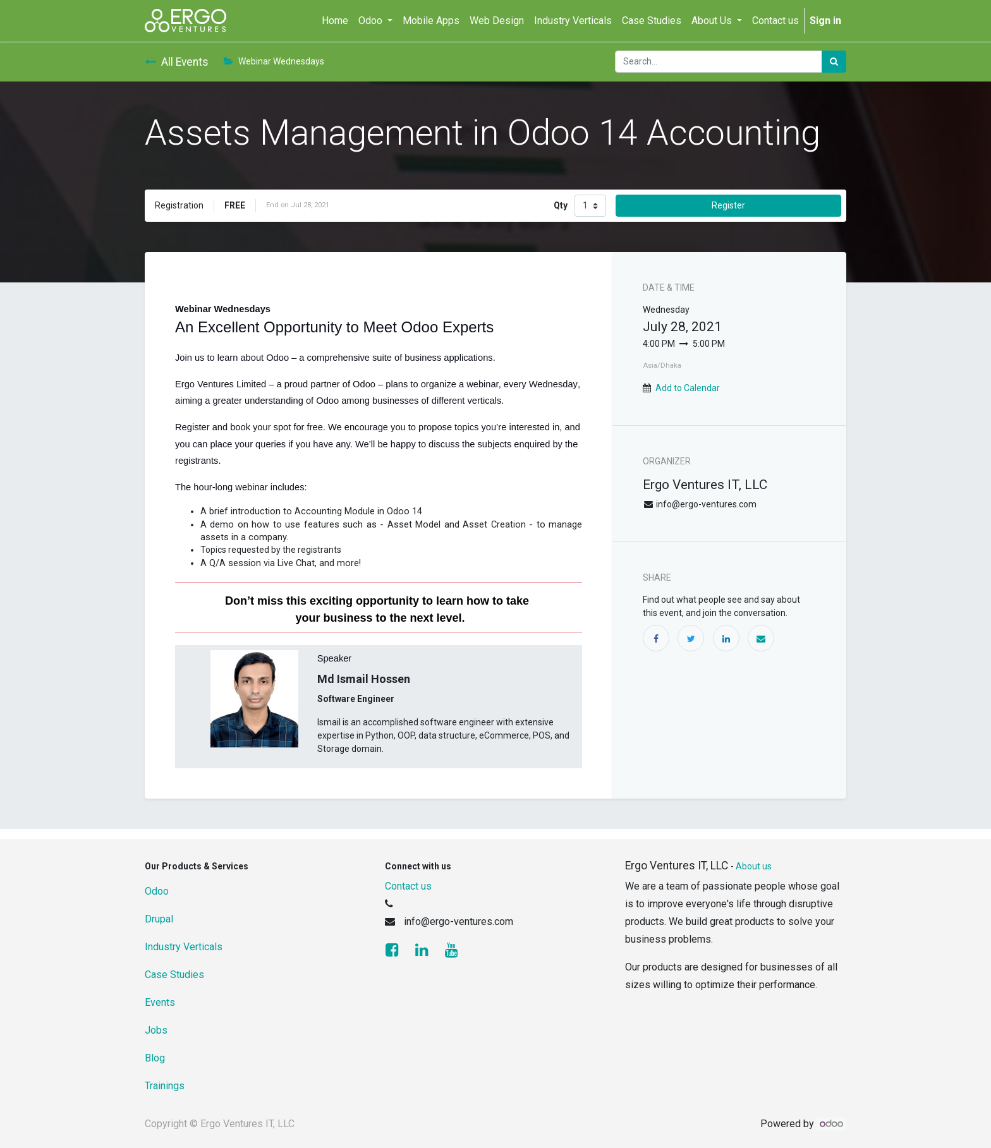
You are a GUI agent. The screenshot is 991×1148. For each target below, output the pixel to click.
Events (160, 1002)
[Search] (834, 62)
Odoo (157, 891)
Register (728, 205)
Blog (155, 1058)
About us (754, 866)
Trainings (165, 1086)
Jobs (156, 1030)
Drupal (159, 919)
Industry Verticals (183, 947)
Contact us (408, 886)
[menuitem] (335, 20)
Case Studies (174, 975)
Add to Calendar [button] (687, 388)
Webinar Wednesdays (274, 61)
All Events (177, 62)
